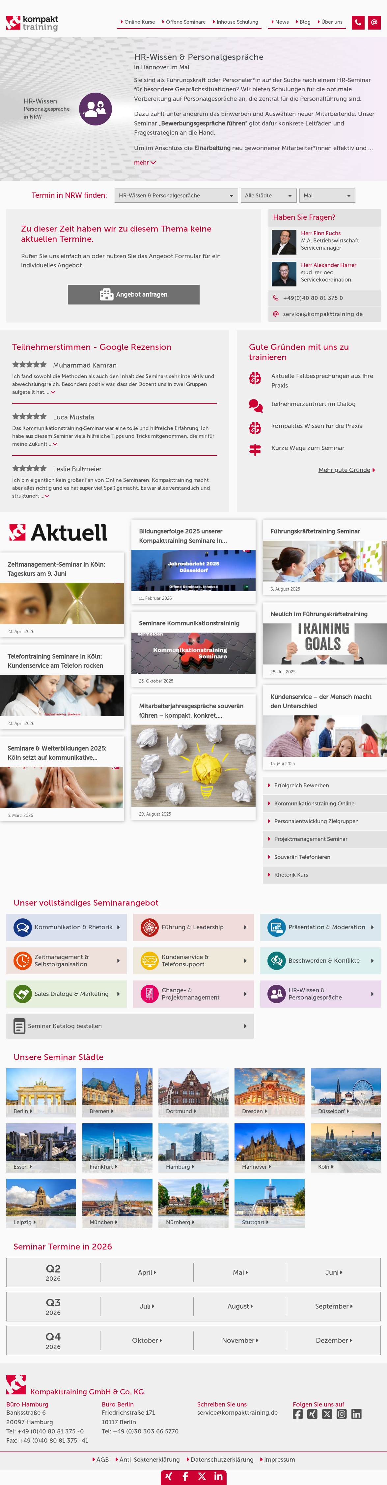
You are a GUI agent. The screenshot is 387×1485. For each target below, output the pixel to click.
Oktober (147, 1340)
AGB (100, 1459)
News (280, 22)
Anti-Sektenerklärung (147, 1459)
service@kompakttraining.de (237, 1412)
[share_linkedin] (218, 1477)
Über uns (330, 22)
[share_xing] (169, 1477)
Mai (240, 1272)
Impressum (277, 1459)
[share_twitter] (202, 1477)
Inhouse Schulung (235, 22)
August (240, 1306)
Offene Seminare (184, 22)
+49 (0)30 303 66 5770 (146, 1431)
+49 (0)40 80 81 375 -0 (50, 1431)
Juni (333, 1272)
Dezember (334, 1340)
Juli (147, 1306)
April (147, 1272)
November (240, 1340)
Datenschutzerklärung (220, 1459)
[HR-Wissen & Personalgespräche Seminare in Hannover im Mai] (358, 23)
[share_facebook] (185, 1477)
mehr (145, 162)
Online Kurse (137, 22)
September (333, 1306)
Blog (303, 22)
